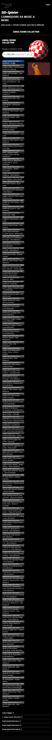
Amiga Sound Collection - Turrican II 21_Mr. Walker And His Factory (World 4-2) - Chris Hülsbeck (12, 602)
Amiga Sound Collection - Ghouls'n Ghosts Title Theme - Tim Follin (13, 146)
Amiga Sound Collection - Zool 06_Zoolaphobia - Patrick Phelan (12, 679)
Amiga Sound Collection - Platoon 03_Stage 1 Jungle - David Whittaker (12, 319)
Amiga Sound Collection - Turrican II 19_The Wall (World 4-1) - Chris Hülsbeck (13, 595)
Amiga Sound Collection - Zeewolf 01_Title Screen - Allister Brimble (11, 673)
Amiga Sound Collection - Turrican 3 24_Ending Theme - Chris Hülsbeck (12, 566)
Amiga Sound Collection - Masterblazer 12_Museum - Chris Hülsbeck (11, 244)
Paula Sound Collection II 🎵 (11, 725)
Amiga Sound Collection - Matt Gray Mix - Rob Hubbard (13, 249)
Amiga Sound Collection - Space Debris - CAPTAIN (11, 413)
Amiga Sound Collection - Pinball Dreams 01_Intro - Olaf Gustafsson (13, 294)
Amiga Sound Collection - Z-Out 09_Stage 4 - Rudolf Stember (12, 698)
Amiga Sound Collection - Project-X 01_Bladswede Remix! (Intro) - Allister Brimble (11, 351)
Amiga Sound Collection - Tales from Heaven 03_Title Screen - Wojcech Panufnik (12, 510)
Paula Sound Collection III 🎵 (12, 729)
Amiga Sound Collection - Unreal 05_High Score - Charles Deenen (13, 630)
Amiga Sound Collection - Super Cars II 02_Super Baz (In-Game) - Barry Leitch (12, 446)
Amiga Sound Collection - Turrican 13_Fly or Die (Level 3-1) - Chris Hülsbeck (12, 541)
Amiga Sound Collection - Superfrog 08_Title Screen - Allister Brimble (12, 458)
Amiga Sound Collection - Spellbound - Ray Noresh (11, 424)
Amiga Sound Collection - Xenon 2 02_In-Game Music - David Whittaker (12, 654)
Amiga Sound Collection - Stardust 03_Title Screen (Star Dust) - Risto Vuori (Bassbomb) (13, 429)
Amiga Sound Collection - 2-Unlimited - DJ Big (12, 62)
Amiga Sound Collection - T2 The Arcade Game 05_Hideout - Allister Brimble (12, 489)
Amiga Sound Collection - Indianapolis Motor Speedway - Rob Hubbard (12, 190)
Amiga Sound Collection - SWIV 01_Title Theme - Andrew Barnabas (13, 477)
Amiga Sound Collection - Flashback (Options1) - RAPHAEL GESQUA (11, 127)
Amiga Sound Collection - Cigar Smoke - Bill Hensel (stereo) (13, 87)
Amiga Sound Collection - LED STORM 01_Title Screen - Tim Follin (12, 219)
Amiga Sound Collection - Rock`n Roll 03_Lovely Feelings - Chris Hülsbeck (11, 377)
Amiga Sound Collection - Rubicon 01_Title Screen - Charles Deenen (11, 395)
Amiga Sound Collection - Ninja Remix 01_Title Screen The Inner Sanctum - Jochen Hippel (13, 267)
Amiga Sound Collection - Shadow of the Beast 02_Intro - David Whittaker (12, 402)
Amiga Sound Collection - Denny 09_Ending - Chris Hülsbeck (11, 117)
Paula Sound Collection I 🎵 (11, 721)
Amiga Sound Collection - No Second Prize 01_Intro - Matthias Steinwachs (12, 273)
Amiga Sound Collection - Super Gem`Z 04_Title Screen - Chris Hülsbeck (13, 452)
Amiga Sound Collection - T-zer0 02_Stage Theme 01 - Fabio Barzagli (12, 623)
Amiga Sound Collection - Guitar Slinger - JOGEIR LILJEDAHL (11, 169)
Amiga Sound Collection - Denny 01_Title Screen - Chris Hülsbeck (12, 111)
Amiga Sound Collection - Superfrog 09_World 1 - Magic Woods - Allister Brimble (12, 464)
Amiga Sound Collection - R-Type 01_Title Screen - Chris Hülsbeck (12, 389)
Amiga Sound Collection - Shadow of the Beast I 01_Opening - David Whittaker (13, 408)
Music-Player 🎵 (6, 25)
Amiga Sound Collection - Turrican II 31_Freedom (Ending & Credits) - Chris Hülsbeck (11, 610)
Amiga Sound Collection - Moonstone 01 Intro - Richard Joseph (12, 254)
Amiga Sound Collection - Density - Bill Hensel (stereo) (12, 122)
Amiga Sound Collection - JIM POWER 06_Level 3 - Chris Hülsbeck (12, 208)
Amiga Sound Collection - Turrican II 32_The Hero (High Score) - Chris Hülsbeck (12, 617)
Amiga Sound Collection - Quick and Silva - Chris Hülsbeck (11, 358)
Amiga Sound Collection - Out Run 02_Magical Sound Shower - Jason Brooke (13, 288)
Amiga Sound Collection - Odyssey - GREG (11, 278)
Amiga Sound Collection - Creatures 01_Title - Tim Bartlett (11, 98)
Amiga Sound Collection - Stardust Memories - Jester (12, 434)
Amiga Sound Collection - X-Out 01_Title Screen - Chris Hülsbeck (12, 661)
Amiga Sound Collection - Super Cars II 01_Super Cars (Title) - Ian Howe (11, 439)
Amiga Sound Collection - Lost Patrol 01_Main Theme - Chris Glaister (12, 225)
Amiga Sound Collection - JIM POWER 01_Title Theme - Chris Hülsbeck (13, 202)
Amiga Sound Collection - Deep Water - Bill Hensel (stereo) (11, 104)
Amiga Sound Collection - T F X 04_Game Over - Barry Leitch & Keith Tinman (13, 483)
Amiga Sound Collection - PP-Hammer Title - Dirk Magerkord (12, 344)
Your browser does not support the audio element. (18, 54)
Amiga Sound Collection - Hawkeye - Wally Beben (11, 174)
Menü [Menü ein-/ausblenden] (48, 5)
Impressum (40, 25)
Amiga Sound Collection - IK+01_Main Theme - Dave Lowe (11, 183)
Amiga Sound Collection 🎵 (13, 717)
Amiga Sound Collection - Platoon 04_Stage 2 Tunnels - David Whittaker (12, 325)
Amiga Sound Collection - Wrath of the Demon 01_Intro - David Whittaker (13, 642)
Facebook (22, 25)
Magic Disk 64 (31, 25)
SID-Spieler (9, 12)
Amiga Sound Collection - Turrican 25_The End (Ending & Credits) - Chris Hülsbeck (13, 553)
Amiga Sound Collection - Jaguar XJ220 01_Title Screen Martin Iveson (12, 196)
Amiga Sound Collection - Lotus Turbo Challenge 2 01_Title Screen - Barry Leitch (12, 231)
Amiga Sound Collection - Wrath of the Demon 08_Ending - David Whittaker (12, 648)
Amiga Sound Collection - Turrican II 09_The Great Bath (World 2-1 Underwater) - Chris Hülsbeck (13, 579)
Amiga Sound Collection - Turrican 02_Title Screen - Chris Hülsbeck (11, 535)
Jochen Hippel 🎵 (8, 713)
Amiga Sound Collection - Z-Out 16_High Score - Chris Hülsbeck (12, 704)
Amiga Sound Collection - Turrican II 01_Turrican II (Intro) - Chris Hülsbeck (13, 572)
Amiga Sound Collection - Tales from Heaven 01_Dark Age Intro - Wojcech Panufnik (12, 495)
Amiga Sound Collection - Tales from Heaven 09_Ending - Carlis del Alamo (13, 516)
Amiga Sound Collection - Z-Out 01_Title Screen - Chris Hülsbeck (12, 692)
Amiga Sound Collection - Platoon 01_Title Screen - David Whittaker (11, 306)
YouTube (16, 25)
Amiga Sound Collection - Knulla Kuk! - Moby (11, 214)
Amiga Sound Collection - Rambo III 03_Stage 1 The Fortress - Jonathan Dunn (11, 371)
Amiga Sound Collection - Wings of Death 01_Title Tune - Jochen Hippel (13, 636)
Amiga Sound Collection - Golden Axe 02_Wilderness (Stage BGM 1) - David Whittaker (12, 161)
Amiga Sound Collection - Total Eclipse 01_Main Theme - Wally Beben (13, 522)
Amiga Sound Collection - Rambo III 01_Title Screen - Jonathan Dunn (11, 364)
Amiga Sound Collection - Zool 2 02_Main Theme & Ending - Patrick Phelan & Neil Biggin (12, 686)
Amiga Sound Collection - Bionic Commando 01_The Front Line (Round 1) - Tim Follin (11, 81)
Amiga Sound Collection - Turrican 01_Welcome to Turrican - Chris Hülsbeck (11, 528)
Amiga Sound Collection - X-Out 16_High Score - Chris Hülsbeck (12, 667)
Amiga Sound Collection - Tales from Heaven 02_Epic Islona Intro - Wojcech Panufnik (12, 503)
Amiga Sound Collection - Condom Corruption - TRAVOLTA (11, 92)
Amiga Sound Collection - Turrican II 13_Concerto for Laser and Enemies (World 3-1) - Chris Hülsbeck (13, 587)
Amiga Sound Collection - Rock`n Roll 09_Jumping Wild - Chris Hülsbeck (13, 383)
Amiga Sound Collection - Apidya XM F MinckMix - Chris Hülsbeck (12, 73)
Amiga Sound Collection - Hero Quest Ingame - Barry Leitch (13, 178)
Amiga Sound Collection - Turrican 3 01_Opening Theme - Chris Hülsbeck (12, 560)
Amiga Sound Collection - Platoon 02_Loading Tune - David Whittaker (11, 313)
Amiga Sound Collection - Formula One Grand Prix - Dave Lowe (13, 134)
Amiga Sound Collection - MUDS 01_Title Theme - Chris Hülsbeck (12, 260)
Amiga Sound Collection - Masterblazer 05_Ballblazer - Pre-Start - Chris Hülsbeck (12, 238)
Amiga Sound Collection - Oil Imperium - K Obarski (12, 283)
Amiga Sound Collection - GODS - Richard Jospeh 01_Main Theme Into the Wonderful (11, 153)
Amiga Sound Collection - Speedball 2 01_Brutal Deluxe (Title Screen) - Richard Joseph (13, 418)
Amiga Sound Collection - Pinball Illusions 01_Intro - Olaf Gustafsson (11, 300)
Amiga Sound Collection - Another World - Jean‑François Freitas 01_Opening (13, 67)
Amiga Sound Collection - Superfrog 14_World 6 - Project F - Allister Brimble (13, 470)
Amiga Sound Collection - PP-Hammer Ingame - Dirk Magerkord (12, 337)
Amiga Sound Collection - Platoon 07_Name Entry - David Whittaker (11, 331)
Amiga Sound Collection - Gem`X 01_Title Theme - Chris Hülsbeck (12, 140)
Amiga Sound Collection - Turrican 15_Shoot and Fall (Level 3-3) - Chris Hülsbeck (12, 547)
